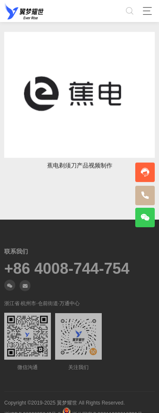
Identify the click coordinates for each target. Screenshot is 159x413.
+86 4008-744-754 (66, 349)
